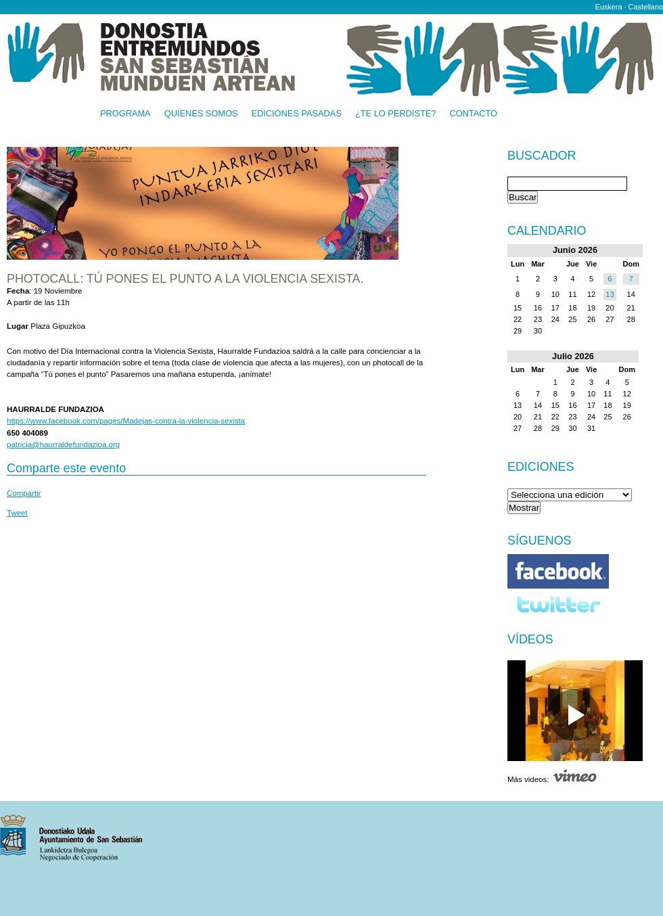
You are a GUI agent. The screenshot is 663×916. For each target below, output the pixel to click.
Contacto (473, 114)
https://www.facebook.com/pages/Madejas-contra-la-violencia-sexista (126, 421)
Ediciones (540, 467)
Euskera (608, 7)
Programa (125, 114)
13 (609, 294)
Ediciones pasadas (296, 114)
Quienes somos (201, 114)
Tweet (17, 513)
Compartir (24, 493)
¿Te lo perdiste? (395, 114)
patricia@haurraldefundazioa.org (63, 444)
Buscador (541, 156)
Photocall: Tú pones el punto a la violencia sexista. (185, 278)
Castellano (645, 7)
